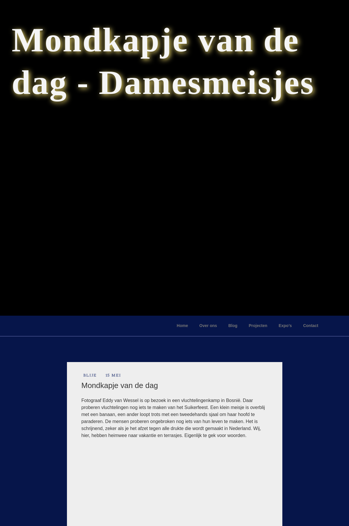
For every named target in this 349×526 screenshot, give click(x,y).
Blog (232, 325)
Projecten (258, 325)
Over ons (208, 325)
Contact (310, 325)
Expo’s (285, 325)
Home (182, 325)
